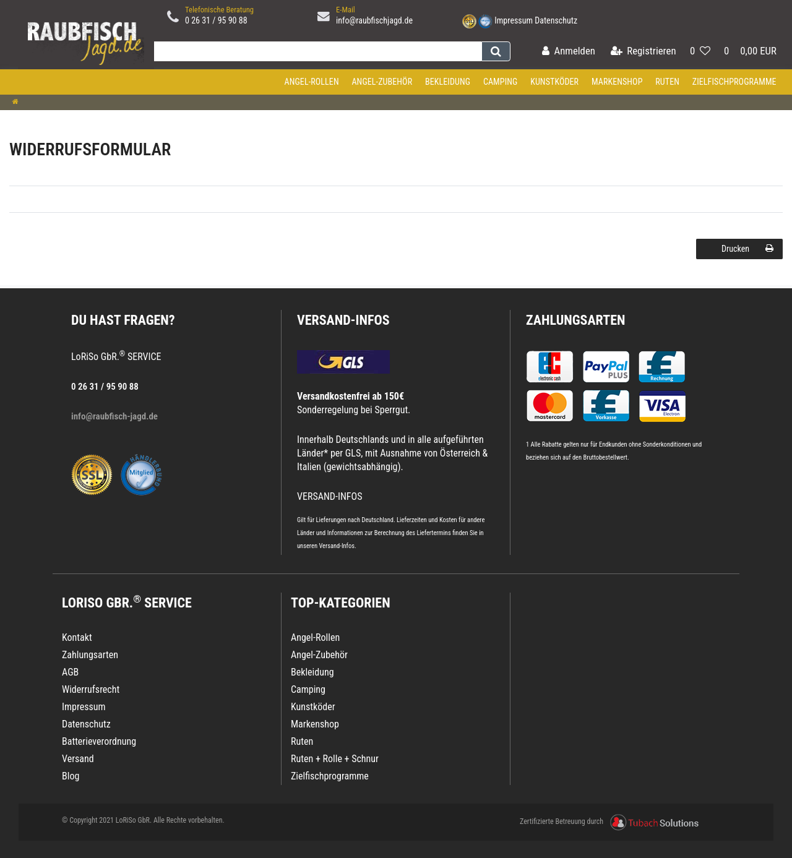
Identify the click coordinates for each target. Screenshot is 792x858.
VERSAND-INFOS (343, 320)
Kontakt (77, 637)
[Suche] (495, 51)
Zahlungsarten (575, 320)
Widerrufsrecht (90, 689)
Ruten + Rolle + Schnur (335, 759)
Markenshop (617, 82)
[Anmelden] (568, 51)
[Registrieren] (643, 51)
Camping (500, 82)
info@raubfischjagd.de (374, 20)
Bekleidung (447, 82)
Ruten (667, 82)
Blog (70, 776)
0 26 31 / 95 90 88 (216, 20)
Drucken (747, 249)
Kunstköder (554, 82)
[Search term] (314, 51)
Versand (78, 759)
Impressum (513, 20)
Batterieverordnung (99, 741)
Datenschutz (556, 20)
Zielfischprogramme (734, 82)
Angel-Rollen (312, 82)
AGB (70, 672)
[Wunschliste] (700, 51)
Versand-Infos (337, 546)
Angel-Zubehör (381, 82)
